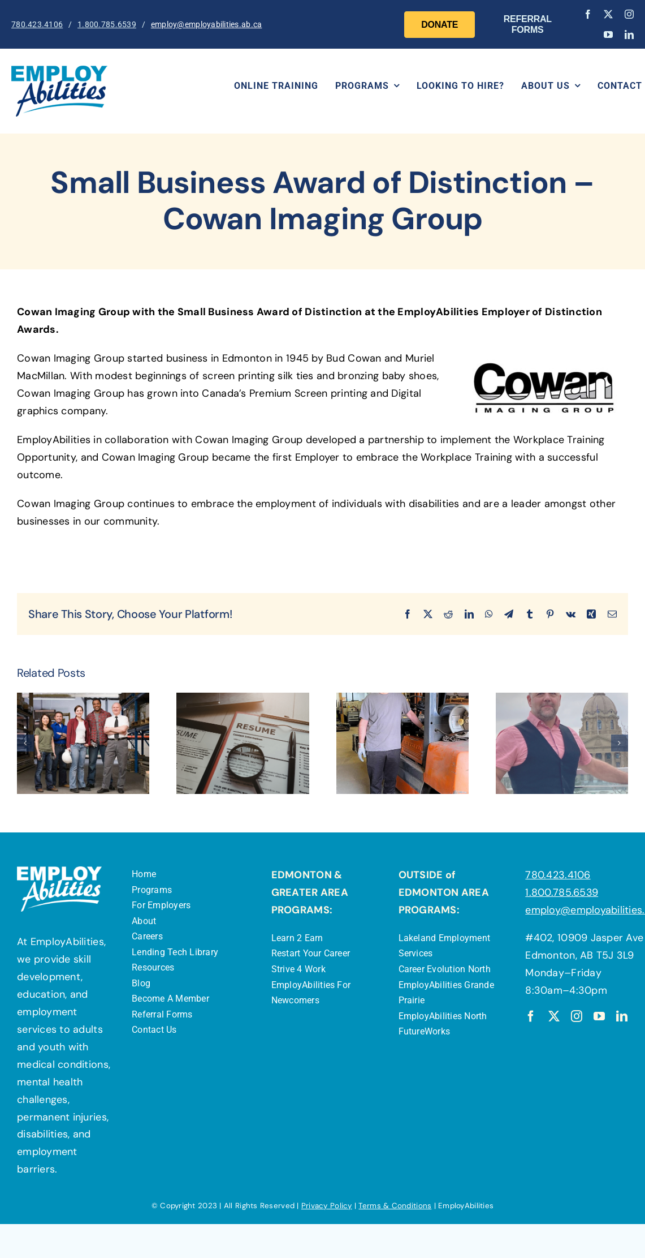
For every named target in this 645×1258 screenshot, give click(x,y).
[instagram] (629, 14)
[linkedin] (629, 34)
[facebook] (587, 14)
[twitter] (608, 14)
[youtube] (608, 34)
